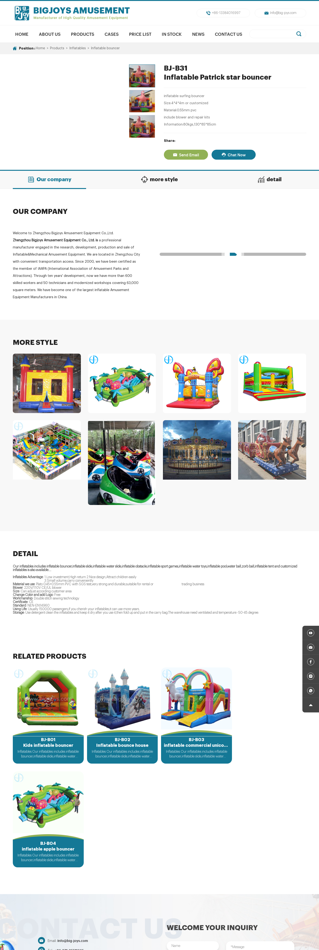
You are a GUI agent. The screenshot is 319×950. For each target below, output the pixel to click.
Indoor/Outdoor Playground (256, 913)
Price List (140, 34)
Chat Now (234, 155)
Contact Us (228, 34)
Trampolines (217, 913)
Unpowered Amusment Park (178, 913)
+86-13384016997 (223, 13)
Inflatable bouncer (105, 48)
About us (49, 34)
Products (82, 34)
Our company (49, 179)
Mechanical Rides (135, 913)
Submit (193, 887)
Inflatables (77, 48)
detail (270, 179)
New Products (104, 913)
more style (159, 179)
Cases (112, 34)
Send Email (186, 155)
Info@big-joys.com (280, 13)
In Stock (172, 34)
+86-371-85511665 (69, 846)
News (198, 34)
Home (21, 34)
